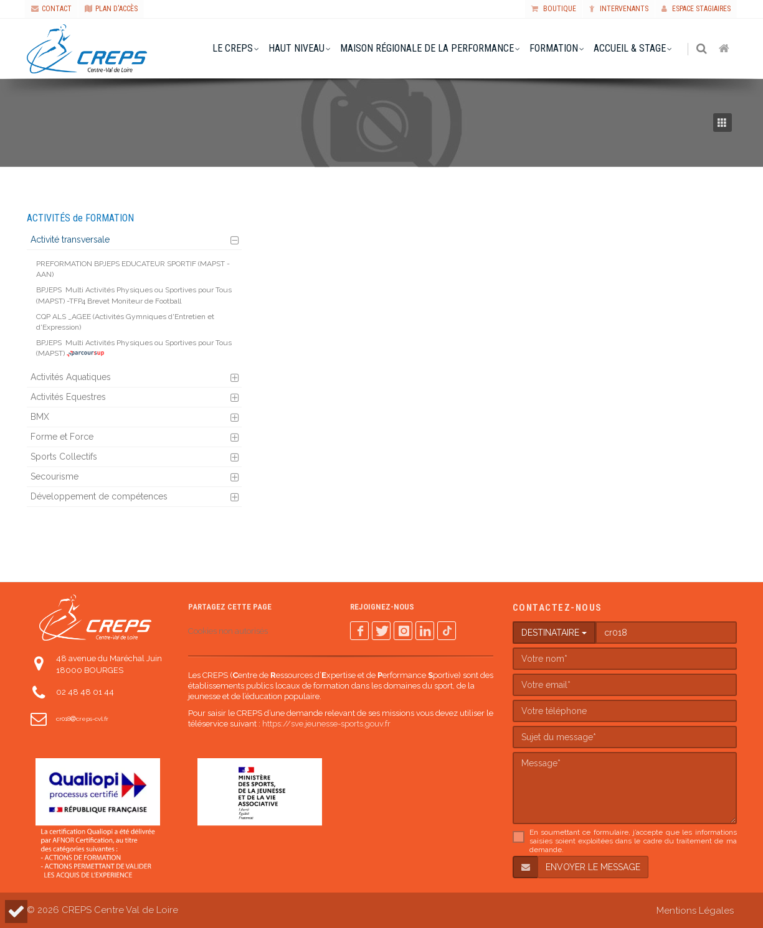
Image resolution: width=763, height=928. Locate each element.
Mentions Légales (695, 910)
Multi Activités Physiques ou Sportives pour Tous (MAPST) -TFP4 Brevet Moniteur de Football (134, 295)
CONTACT (51, 8)
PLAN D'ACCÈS (111, 8)
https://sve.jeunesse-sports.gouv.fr (326, 723)
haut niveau (297, 48)
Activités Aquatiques (71, 377)
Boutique (553, 8)
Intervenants (618, 8)
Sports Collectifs (64, 457)
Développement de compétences (99, 496)
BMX (40, 417)
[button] (16, 911)
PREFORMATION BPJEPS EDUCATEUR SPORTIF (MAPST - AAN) (133, 269)
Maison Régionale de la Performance (427, 48)
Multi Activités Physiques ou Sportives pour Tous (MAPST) (134, 348)
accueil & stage (630, 48)
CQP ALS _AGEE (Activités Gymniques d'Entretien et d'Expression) (125, 322)
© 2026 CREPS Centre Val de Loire (102, 910)
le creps (233, 48)
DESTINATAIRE (554, 633)
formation (554, 48)
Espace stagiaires (696, 8)
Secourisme (54, 476)
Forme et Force (62, 437)
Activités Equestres (68, 397)
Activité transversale (70, 239)
